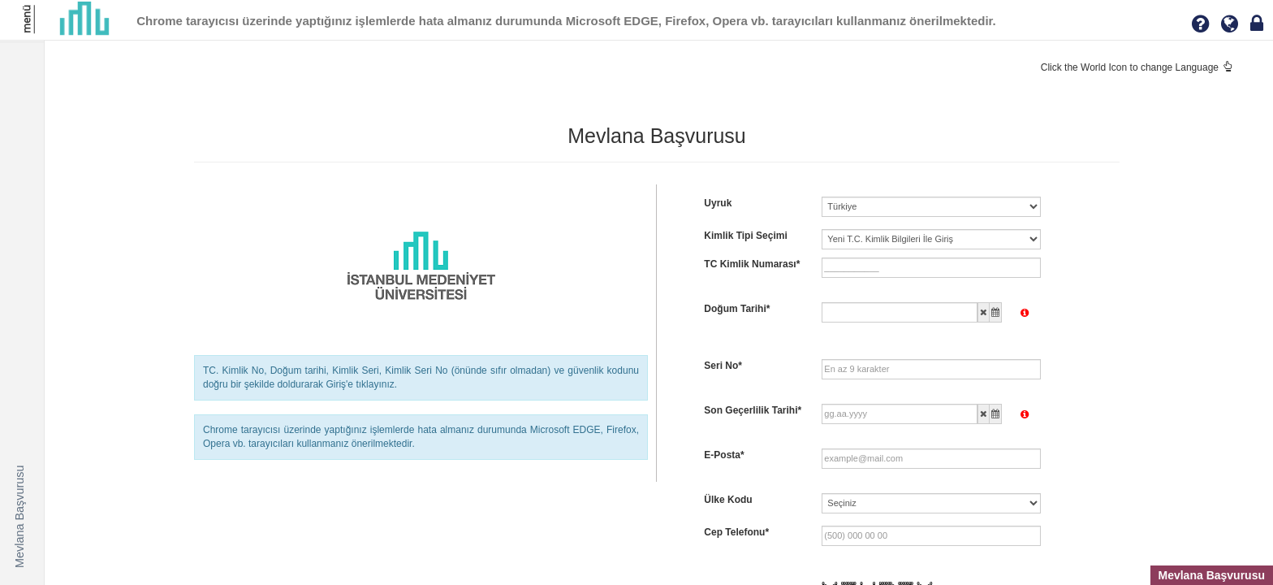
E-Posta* (724, 455)
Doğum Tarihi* (737, 308)
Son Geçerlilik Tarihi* (752, 410)
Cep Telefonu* (736, 532)
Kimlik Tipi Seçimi (745, 235)
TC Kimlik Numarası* (752, 264)
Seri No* (723, 365)
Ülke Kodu (728, 499)
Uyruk (717, 203)
